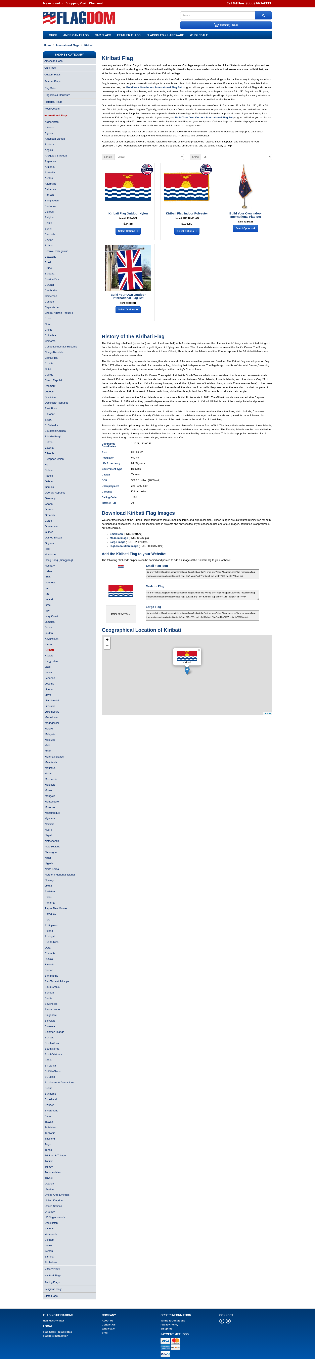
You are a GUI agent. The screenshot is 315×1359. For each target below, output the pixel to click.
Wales (48, 1245)
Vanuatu (49, 1228)
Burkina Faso (52, 279)
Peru (47, 919)
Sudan (48, 1088)
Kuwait (49, 655)
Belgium (49, 217)
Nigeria (49, 863)
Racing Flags (52, 1282)
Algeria (49, 133)
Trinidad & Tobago (55, 1155)
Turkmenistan (52, 1172)
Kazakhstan (51, 638)
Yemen (49, 1250)
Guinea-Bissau (53, 537)
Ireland (49, 599)
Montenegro (52, 801)
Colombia (50, 335)
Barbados (50, 206)
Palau (48, 897)
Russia (49, 958)
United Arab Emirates (57, 1194)
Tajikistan (50, 1127)
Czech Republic (54, 380)
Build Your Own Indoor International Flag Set (154, 87)
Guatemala (51, 526)
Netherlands (52, 840)
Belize (48, 222)
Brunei (48, 267)
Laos (47, 666)
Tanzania (50, 1133)
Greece (49, 509)
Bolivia (48, 245)
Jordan (49, 633)
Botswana (50, 256)
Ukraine (49, 1189)
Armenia (49, 166)
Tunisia (49, 1161)
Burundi (49, 284)
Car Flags (103, 35)
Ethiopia (49, 453)
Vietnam (49, 1239)
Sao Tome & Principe (57, 981)
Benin (48, 228)
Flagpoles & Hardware (165, 35)
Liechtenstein (52, 700)
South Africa (52, 1043)
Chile (48, 324)
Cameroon (51, 296)
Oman (48, 885)
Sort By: (108, 156)
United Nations (53, 1206)
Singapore (51, 1015)
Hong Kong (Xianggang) (59, 560)
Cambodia (51, 290)
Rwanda (49, 964)
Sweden (49, 1104)
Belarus (49, 211)
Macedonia (51, 717)
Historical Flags (53, 101)
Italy (47, 610)
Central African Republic (59, 312)
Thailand (50, 1138)
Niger (48, 857)
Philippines (51, 925)
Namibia (49, 824)
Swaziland (51, 1099)
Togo (47, 1144)
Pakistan (50, 891)
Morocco (50, 807)
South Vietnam (53, 1054)
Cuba (48, 369)
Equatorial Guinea (55, 430)
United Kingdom (54, 1200)
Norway (49, 880)
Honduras (50, 554)
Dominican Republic (56, 402)
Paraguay (50, 913)
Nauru (48, 829)
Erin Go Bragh (53, 436)
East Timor (51, 408)
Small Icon (116, 533)
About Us (108, 1320)
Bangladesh (52, 200)
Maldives (50, 739)
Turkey (49, 1166)
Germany (50, 498)
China (48, 329)
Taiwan (49, 1121)
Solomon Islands (54, 1031)
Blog (105, 1332)
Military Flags (52, 1268)
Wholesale (199, 35)
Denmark (50, 385)
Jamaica (49, 621)
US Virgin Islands (55, 1217)
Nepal (48, 835)
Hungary (50, 565)
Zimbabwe (51, 1262)
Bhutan (49, 239)
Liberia (49, 689)
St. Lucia (50, 1076)
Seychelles (51, 1003)
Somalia (49, 1037)
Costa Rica (51, 357)
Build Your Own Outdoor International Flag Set (204, 117)
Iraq (47, 593)
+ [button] (107, 640)
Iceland (49, 571)
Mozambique (52, 812)
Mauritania (51, 762)
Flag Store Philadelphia (57, 1331)
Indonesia (50, 582)
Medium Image (119, 537)
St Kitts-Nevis (52, 1071)
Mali (47, 745)
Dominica (50, 397)
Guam (48, 520)
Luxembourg (52, 711)
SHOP (53, 35)
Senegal (49, 992)
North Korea (52, 868)
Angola (49, 149)
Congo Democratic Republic (61, 346)
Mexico (49, 773)
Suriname (50, 1093)
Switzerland (51, 1110)
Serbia (48, 998)
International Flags (56, 115)
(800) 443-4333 (258, 3)
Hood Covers (52, 108)
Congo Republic (54, 352)
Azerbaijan (51, 183)
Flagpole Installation (55, 1335)
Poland (49, 930)
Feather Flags (128, 35)
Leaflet (267, 713)
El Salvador (51, 425)
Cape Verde (52, 307)
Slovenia (50, 1026)
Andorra (49, 144)
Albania (49, 127)
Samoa (49, 970)
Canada (49, 301)
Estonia (49, 447)
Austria (49, 178)
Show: (195, 156)
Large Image (117, 541)
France (49, 475)
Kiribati (49, 649)
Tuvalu (49, 1177)
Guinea (49, 531)
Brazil (48, 262)
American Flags (76, 35)
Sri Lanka (50, 1065)
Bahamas (50, 189)
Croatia (49, 363)
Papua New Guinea (56, 908)
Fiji (46, 464)
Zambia (49, 1256)
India (47, 576)
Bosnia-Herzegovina (56, 251)
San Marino (51, 975)
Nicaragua (51, 852)
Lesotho (49, 683)
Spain (48, 1059)
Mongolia (50, 795)
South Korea (52, 1048)
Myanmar (50, 818)
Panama (49, 902)
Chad (48, 318)
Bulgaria (49, 273)
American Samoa (55, 138)
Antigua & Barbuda (56, 155)
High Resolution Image (124, 545)
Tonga (48, 1149)
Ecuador (49, 413)
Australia (50, 172)
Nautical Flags (52, 1275)
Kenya (48, 644)
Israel (48, 604)
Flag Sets (49, 88)
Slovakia (50, 1020)
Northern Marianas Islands (60, 874)
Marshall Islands (54, 756)
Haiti (47, 548)
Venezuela (51, 1234)
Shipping (166, 1328)
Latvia (48, 672)
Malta (48, 751)
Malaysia (50, 734)
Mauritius (50, 767)
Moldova (50, 784)
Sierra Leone (52, 1009)
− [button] (107, 646)
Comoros (50, 340)
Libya (48, 694)
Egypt (48, 419)
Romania (50, 953)
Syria (48, 1116)
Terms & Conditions (173, 1320)
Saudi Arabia (52, 986)
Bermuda (50, 234)
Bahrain (49, 194)
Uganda (49, 1183)
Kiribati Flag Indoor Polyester (187, 213)
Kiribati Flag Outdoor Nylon (128, 213)
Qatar (48, 947)
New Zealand (52, 846)
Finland (49, 470)
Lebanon (50, 678)
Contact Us (109, 1324)
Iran (47, 588)
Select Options (128, 231)
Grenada (50, 515)
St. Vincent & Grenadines (59, 1082)
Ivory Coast (51, 616)
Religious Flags (53, 1289)
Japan (48, 627)
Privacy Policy (169, 1324)
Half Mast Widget (53, 1320)
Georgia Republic (55, 492)
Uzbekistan (51, 1222)
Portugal (49, 936)
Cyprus (49, 374)
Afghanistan (52, 121)
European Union (54, 458)
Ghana (49, 503)
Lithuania (50, 706)
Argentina (50, 161)
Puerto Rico (51, 942)
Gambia (49, 487)
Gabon (49, 481)
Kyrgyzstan (51, 661)
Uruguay (50, 1211)
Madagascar (52, 722)
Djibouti (49, 391)
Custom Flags (52, 74)
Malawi (49, 728)
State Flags (51, 1295)
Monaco (49, 790)
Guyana (49, 543)
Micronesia (51, 779)
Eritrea (48, 442)
